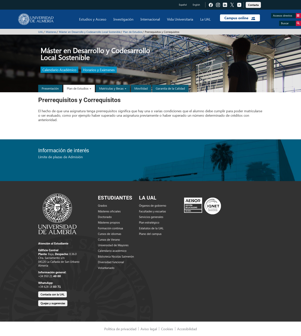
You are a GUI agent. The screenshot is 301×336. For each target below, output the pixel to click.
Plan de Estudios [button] (79, 88)
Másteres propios (109, 222)
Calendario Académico (59, 69)
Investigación (123, 19)
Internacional (150, 19)
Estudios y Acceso (92, 19)
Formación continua (110, 228)
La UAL (205, 19)
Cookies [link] (167, 328)
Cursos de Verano (109, 239)
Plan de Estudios (132, 32)
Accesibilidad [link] (187, 328)
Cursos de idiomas (109, 234)
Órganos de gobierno (152, 205)
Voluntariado (106, 268)
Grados (102, 205)
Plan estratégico (149, 222)
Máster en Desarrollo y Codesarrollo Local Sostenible (90, 32)
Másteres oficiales (109, 211)
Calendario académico (112, 251)
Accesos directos (287, 15)
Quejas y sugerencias (53, 303)
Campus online (239, 18)
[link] (253, 4)
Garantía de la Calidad (170, 88)
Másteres (51, 32)
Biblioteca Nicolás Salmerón (116, 256)
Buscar (291, 23)
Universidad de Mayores (113, 245)
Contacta (253, 5)
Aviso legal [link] (149, 328)
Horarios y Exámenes (99, 69)
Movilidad (141, 88)
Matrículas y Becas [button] (112, 88)
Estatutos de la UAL (151, 228)
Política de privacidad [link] (120, 328)
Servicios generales (151, 217)
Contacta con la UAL (52, 294)
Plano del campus (150, 234)
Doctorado (105, 217)
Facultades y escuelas (152, 211)
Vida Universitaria (180, 19)
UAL (40, 32)
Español (183, 4)
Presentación (50, 88)
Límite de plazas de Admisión (60, 156)
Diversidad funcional (111, 262)
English (196, 4)
